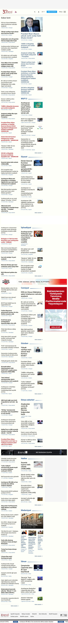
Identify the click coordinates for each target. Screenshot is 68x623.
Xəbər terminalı (52, 11)
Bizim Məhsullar (43, 614)
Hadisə (24, 458)
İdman (23, 561)
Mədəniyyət (26, 510)
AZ (42, 11)
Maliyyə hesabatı (26, 614)
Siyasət (24, 157)
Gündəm (24, 343)
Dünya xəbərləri (27, 400)
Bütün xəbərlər (38, 153)
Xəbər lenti (5, 18)
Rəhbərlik (34, 614)
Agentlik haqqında (15, 614)
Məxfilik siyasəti (24, 616)
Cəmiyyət (25, 288)
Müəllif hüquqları (53, 614)
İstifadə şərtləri (14, 616)
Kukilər (32, 616)
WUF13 (24, 99)
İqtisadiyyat (26, 227)
